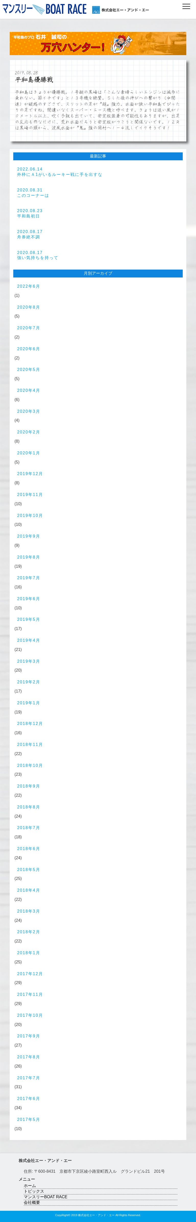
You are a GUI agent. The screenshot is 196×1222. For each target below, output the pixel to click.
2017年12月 (30, 974)
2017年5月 (28, 1119)
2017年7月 (28, 1078)
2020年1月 (28, 453)
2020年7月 (28, 328)
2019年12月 (30, 473)
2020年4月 (28, 390)
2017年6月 (28, 1098)
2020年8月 (28, 307)
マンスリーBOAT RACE (45, 1197)
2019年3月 (28, 661)
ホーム (30, 1185)
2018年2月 (28, 932)
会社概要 (32, 1202)
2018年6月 (28, 848)
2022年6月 (28, 286)
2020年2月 (28, 432)
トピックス (34, 1191)
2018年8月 (28, 807)
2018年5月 (28, 869)
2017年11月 (30, 994)
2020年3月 (28, 411)
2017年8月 (28, 1057)
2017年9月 (28, 1036)
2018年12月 (30, 723)
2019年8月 (28, 557)
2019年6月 (28, 599)
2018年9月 (28, 786)
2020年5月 (28, 369)
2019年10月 (30, 515)
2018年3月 (28, 911)
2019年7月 (28, 578)
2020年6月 (28, 349)
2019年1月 (28, 703)
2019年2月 (28, 682)
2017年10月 (30, 1015)
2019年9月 (28, 536)
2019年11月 (30, 494)
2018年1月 (28, 953)
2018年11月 (30, 744)
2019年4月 (28, 640)
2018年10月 (30, 765)
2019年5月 (28, 619)
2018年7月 (28, 828)
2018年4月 (28, 890)
